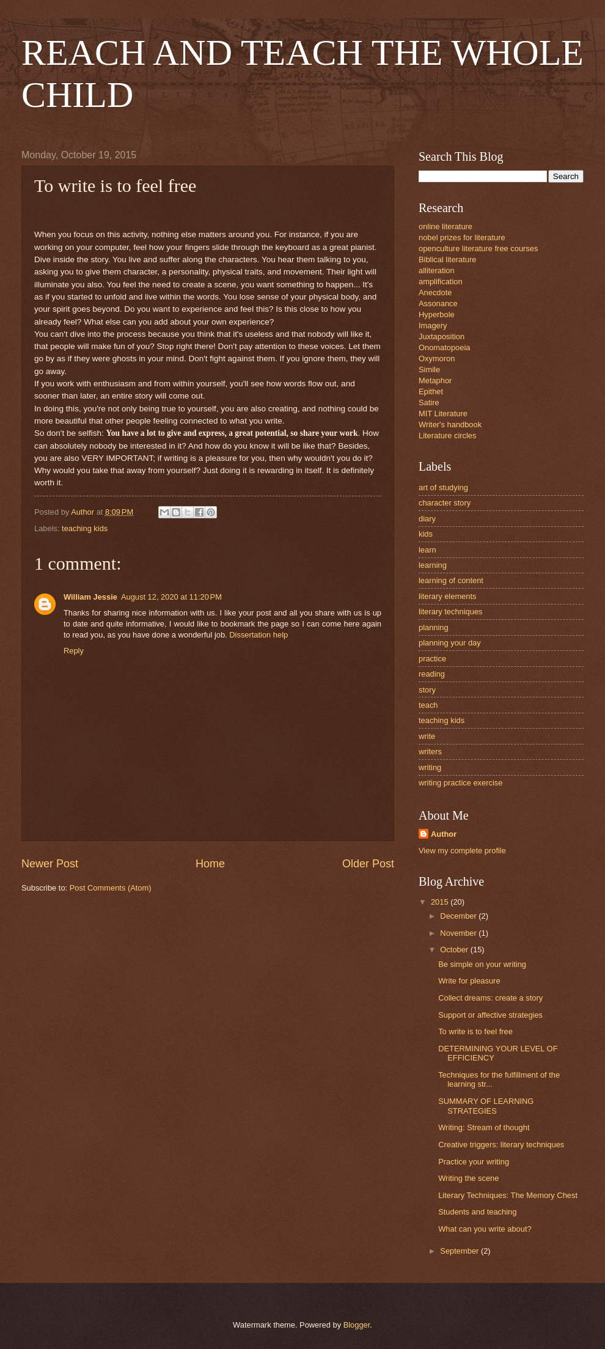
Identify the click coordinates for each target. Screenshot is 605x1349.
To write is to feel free (475, 1031)
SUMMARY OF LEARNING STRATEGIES (486, 1106)
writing (430, 767)
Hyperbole (437, 314)
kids (426, 533)
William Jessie (90, 596)
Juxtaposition (441, 336)
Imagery (433, 325)
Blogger (356, 1324)
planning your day (450, 642)
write (427, 736)
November (459, 933)
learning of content (451, 580)
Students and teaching (477, 1211)
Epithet (431, 391)
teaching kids (85, 528)
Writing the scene (468, 1178)
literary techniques (450, 611)
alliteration (437, 270)
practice (432, 658)
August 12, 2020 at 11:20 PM (171, 596)
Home (210, 864)
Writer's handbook (450, 424)
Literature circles (447, 435)
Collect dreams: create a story (490, 997)
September (460, 1250)
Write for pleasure (469, 980)
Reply (74, 650)
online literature (445, 226)
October (455, 949)
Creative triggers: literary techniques (501, 1144)
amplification (441, 281)
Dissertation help (258, 634)
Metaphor (435, 380)
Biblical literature (447, 259)
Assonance (438, 303)
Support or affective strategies (490, 1015)
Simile (429, 369)
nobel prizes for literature (462, 237)
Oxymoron (437, 358)
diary (427, 518)
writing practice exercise (460, 782)
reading (432, 673)
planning (434, 627)
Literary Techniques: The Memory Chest (508, 1195)
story (427, 689)
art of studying (443, 487)
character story (445, 502)
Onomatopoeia (444, 347)
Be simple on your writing (482, 964)
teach (428, 705)
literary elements (447, 596)
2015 (440, 901)
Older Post (368, 864)
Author (444, 834)
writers (430, 751)
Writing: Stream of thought (483, 1127)
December (459, 916)
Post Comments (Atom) (111, 887)
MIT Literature (443, 413)
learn (427, 549)
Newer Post (49, 864)
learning (433, 565)
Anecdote (435, 292)
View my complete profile (462, 850)
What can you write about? (484, 1228)
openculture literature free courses (478, 248)
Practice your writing (473, 1161)
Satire (429, 402)
